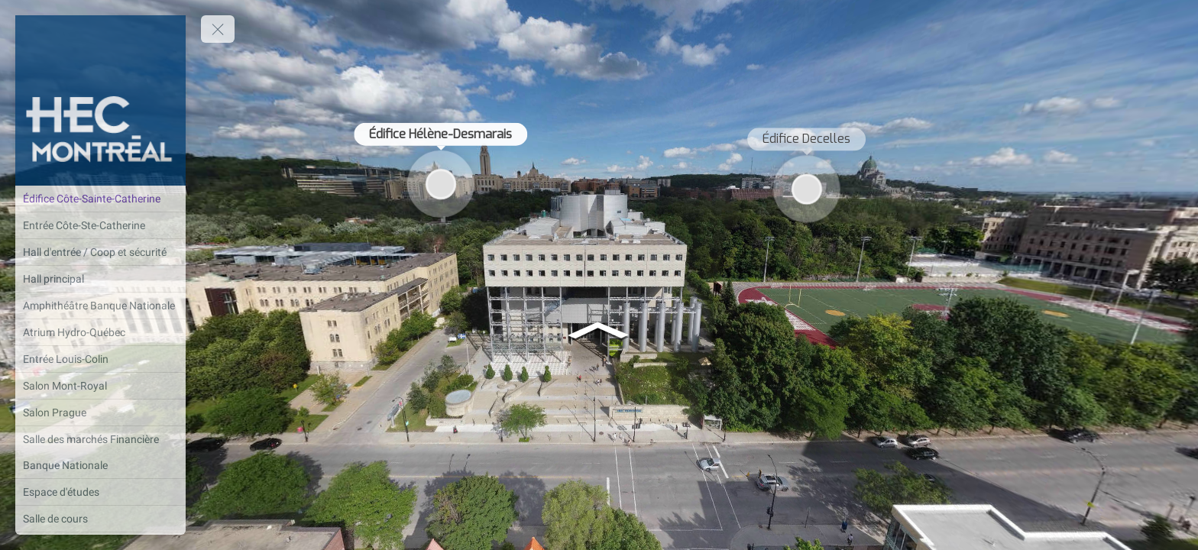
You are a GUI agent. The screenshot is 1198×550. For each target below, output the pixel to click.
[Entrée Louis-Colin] (100, 359)
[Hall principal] (100, 279)
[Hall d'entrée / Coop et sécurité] (100, 252)
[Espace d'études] (100, 492)
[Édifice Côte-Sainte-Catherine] (100, 199)
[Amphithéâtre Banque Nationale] (100, 306)
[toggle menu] (218, 29)
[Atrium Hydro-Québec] (100, 332)
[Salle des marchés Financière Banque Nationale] (100, 452)
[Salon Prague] (100, 412)
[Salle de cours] (100, 519)
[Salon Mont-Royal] (100, 386)
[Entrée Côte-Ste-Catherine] (100, 225)
